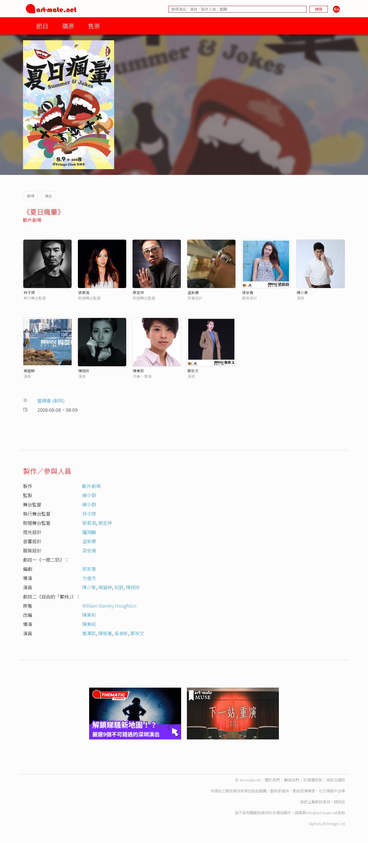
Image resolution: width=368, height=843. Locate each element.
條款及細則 (335, 780)
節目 (42, 25)
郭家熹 (89, 568)
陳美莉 (138, 370)
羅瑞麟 (89, 532)
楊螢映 (29, 370)
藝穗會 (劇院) (51, 400)
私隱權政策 (312, 780)
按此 (341, 801)
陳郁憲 (105, 633)
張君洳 (83, 292)
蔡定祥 (138, 292)
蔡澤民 (89, 633)
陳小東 (302, 292)
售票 (94, 25)
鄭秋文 (193, 370)
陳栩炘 (83, 370)
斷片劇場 (32, 219)
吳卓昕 (121, 633)
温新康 (193, 292)
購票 (68, 25)
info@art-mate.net (322, 812)
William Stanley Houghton (109, 605)
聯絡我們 (291, 780)
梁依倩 (247, 292)
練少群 (89, 495)
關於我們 (272, 780)
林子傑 (29, 292)
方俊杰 (89, 578)
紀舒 (119, 587)
